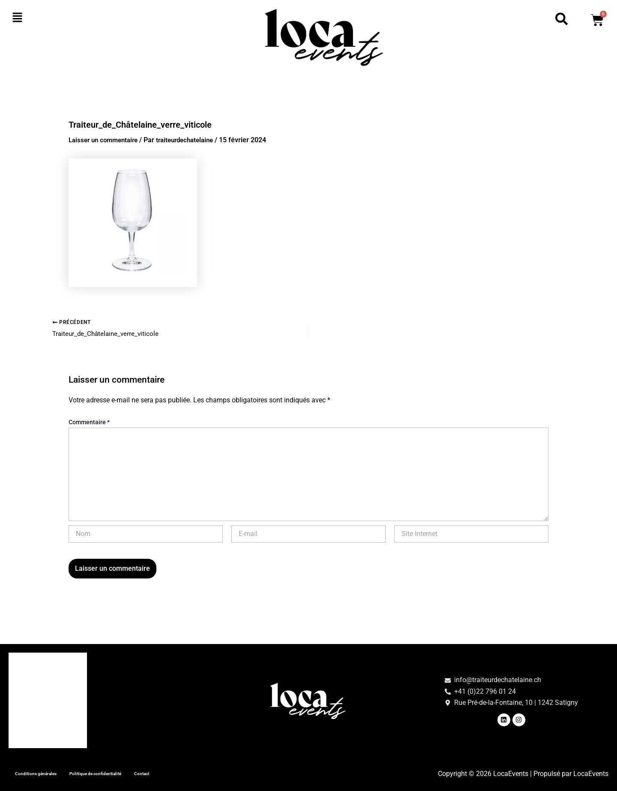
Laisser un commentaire (106, 140)
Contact (200, 772)
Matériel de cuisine (44, 696)
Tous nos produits (42, 735)
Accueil (26, 657)
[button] (62, 18)
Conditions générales (47, 772)
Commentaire (89, 423)
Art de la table (36, 676)
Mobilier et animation (48, 716)
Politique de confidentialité (134, 772)
